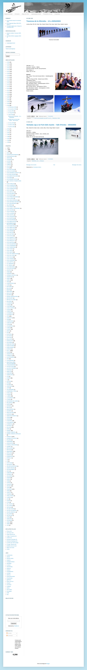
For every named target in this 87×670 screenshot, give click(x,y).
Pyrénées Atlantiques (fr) (12, 541)
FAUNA (8, 352)
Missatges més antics (76, 164)
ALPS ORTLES (10, 232)
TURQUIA (9, 497)
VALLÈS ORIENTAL (11, 512)
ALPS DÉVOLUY (10, 192)
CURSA (8, 327)
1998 (8, 136)
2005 (8, 101)
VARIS (8, 517)
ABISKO (8, 157)
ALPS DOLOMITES (11, 193)
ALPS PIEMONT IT (11, 237)
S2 (7, 459)
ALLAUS (9, 166)
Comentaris (10, 635)
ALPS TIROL (9, 250)
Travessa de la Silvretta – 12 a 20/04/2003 (43, 21)
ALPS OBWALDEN (11, 229)
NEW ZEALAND (10, 412)
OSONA (8, 419)
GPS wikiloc (9, 589)
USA (8, 499)
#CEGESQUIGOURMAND (12, 154)
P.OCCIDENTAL (10, 422)
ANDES (8, 271)
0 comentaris (50, 116)
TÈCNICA (9, 485)
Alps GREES (9, 205)
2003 (8, 105)
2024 (8, 66)
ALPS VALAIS (10, 257)
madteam (9, 586)
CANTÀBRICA (10, 306)
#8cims (8, 153)
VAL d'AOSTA (10, 504)
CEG (8, 316)
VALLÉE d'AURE (10, 508)
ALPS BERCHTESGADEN (12, 176)
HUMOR (8, 378)
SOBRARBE (9, 472)
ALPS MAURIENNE (11, 219)
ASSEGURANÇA (10, 283)
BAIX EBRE (9, 286)
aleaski (8, 556)
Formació (17, 14)
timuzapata (9, 591)
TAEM (8, 481)
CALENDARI (9, 303)
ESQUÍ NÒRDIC (10, 347)
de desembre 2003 (12, 107)
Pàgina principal (8, 14)
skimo (8, 471)
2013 (8, 86)
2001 (8, 130)
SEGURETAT (10, 464)
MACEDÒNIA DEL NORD (12, 401)
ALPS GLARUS (10, 198)
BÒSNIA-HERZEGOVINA (12, 296)
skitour (8, 588)
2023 (8, 67)
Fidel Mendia (9, 578)
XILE (8, 525)
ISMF (8, 592)
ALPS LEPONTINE (11, 216)
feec (8, 594)
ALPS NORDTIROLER (12, 225)
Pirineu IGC (9, 531)
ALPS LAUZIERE (10, 213)
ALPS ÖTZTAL (10, 235)
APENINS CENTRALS (11, 275)
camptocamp (9, 555)
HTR (8, 376)
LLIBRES (9, 396)
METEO (8, 407)
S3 (7, 461)
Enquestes (57, 14)
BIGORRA (9, 294)
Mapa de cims (25, 14)
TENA (8, 487)
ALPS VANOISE (10, 258)
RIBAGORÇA (10, 451)
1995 (8, 142)
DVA (8, 332)
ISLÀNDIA (9, 384)
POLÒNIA (9, 440)
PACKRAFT (9, 425)
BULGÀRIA (9, 301)
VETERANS (9, 520)
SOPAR (8, 477)
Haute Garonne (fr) (11, 534)
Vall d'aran (9, 507)
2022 (8, 69)
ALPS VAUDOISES (11, 260)
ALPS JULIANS (10, 210)
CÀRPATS (9, 311)
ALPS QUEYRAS (10, 242)
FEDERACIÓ (9, 353)
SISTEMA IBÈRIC (10, 469)
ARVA (8, 281)
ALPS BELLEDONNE (11, 174)
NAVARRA (9, 410)
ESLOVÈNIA (9, 342)
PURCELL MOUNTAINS (12, 444)
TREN (8, 490)
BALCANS (9, 288)
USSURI (8, 500)
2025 (8, 64)
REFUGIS (9, 449)
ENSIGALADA (10, 340)
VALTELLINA (9, 515)
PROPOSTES (10, 443)
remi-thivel (9, 584)
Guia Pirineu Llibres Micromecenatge (11, 363)
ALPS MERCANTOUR (11, 221)
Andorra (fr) (9, 537)
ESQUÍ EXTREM (10, 345)
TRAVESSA (54, 118)
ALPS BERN (9, 177)
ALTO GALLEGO (10, 268)
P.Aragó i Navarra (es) (11, 544)
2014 (8, 84)
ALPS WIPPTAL (10, 262)
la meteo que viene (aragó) (12, 542)
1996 (8, 140)
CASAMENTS (10, 313)
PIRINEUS (42, 160)
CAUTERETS (10, 314)
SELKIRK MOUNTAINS (12, 466)
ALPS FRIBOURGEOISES (12, 196)
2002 (8, 129)
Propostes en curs (47, 14)
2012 (8, 88)
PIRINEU (9, 430)
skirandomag (9, 566)
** (32, 118)
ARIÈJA (8, 280)
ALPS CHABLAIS (10, 183)
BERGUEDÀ (9, 291)
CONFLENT (9, 322)
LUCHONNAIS (10, 397)
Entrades (9, 633)
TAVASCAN (9, 484)
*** (33, 118)
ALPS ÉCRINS (10, 195)
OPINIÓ (8, 417)
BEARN (8, 289)
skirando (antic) (10, 558)
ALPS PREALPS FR (11, 239)
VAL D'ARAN (9, 505)
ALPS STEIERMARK (11, 245)
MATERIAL (9, 406)
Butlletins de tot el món (12, 546)
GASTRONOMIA (10, 357)
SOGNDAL (9, 474)
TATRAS (9, 482)
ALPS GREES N (10, 206)
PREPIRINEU (10, 441)
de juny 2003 (11, 110)
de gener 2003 (11, 126)
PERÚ (8, 428)
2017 (8, 79)
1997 (8, 138)
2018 (8, 77)
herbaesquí (9, 369)
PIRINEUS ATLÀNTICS (12, 438)
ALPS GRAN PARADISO (12, 200)
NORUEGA (9, 414)
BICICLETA (9, 293)
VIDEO (58, 118)
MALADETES (10, 402)
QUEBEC (9, 446)
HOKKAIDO (9, 373)
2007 (8, 98)
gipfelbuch (9, 579)
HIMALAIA (9, 371)
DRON (8, 331)
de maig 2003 (11, 112)
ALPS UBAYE (10, 252)
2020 (8, 73)
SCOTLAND (9, 462)
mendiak (8, 573)
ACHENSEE (9, 159)
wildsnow (9, 568)
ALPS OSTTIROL (10, 234)
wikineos (9, 574)
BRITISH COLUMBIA (11, 299)
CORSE (8, 324)
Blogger (48, 663)
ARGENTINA (9, 276)
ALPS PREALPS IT (11, 240)
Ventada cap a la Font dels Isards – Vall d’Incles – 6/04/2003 (51, 125)
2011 (8, 90)
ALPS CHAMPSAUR (11, 185)
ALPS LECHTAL (10, 214)
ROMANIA (9, 454)
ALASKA (9, 161)
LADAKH (9, 394)
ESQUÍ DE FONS (10, 344)
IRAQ (8, 383)
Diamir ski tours (10, 581)
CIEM (8, 319)
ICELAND (9, 381)
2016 (8, 81)
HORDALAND (10, 374)
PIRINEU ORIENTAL (11, 432)
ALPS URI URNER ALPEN (12, 253)
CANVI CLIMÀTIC (11, 308)
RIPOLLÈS (9, 453)
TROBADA (9, 494)
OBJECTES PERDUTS (12, 415)
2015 (8, 82)
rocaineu (9, 565)
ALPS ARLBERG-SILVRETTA (43, 118)
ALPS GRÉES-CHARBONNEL (13, 208)
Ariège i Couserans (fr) (12, 536)
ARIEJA (8, 278)
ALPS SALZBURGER (11, 244)
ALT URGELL (10, 265)
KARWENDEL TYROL (11, 391)
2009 (8, 94)
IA (7, 379)
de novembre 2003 (12, 109)
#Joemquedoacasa (11, 156)
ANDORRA (34, 160)
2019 (8, 75)
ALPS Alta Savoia (10, 169)
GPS (8, 358)
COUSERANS (10, 326)
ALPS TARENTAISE (11, 247)
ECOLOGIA (9, 334)
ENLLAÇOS (9, 339)
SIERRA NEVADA (11, 467)
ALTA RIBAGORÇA (11, 267)
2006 (8, 99)
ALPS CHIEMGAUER (11, 188)
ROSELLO (9, 458)
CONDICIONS (10, 321)
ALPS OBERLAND (11, 227)
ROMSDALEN (10, 456)
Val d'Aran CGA (10, 532)
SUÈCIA (8, 479)
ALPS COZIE (10, 190)
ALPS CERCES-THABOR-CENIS (14, 181)
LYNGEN (9, 399)
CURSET (9, 329)
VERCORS (9, 518)
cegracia (8, 560)
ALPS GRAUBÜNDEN (11, 203)
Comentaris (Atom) (37, 167)
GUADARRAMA (10, 360)
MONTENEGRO (10, 409)
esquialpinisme (10, 571)
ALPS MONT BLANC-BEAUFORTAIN (11, 224)
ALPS (36, 118)
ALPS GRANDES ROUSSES (13, 201)
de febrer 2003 (11, 124)
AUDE (8, 285)
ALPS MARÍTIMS (10, 218)
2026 (8, 62)
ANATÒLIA (9, 270)
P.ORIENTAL (9, 424)
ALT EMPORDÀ (10, 263)
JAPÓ (8, 387)
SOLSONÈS (9, 476)
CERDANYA (9, 317)
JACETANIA (9, 386)
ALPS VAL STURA (11, 255)
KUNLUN (9, 392)
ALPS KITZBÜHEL (11, 211)
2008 (8, 96)
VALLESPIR (9, 513)
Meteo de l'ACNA (10, 547)
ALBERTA (9, 164)
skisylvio (8, 583)
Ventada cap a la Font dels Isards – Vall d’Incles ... (13, 120)
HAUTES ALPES (10, 366)
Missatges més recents (31, 164)
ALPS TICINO (10, 248)
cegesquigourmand (36, 14)
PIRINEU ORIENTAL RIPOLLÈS (14, 433)
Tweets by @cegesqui (10, 48)
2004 (8, 103)
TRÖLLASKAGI (10, 495)
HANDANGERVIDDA (11, 365)
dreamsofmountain (11, 576)
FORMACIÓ (9, 355)
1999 (8, 134)
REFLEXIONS (10, 448)
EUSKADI (9, 349)
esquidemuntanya (10, 561)
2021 (8, 71)
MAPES (8, 404)
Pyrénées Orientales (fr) (12, 539)
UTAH (8, 502)
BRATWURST (10, 298)
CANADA (9, 304)
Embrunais (9, 337)
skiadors (8, 570)
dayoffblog (9, 563)
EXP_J (50, 118)
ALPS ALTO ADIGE (11, 171)
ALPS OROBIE (10, 230)
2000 (8, 132)
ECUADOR (9, 335)
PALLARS (9, 427)
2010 (8, 92)
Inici (54, 164)
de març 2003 (11, 122)
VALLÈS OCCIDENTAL (12, 510)
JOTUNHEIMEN (10, 389)
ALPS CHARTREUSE (11, 187)
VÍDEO (8, 523)
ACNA (8, 549)
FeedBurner (16, 626)
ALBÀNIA (9, 162)
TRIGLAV (9, 492)
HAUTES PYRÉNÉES (11, 368)
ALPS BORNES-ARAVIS (12, 179)
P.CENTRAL (9, 420)
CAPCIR (8, 309)
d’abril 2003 (10, 114)
